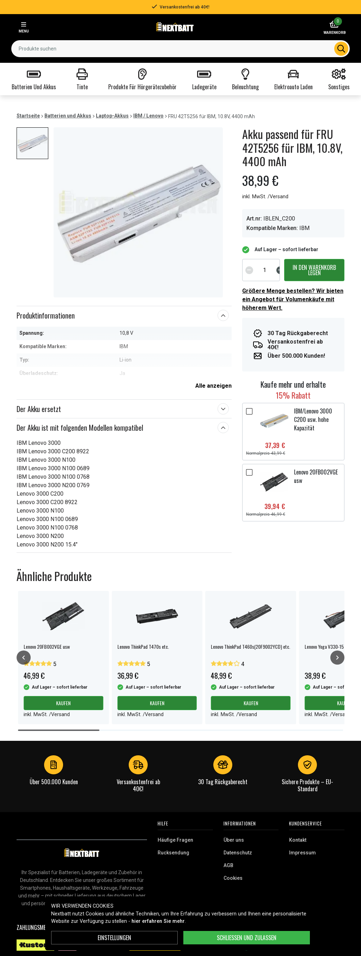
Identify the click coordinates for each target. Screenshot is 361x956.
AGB (228, 865)
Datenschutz (238, 852)
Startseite (28, 116)
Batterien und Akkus (67, 116)
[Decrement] (249, 269)
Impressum (302, 852)
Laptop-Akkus (112, 116)
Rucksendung (173, 852)
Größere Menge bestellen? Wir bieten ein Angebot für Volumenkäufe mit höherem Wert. (292, 299)
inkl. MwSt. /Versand (265, 197)
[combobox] (180, 48)
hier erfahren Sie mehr (158, 921)
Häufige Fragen (175, 840)
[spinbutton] (265, 269)
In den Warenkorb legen (314, 270)
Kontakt (297, 840)
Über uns (234, 840)
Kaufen (63, 703)
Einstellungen (114, 937)
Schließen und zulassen (246, 937)
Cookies (233, 878)
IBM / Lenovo (148, 116)
